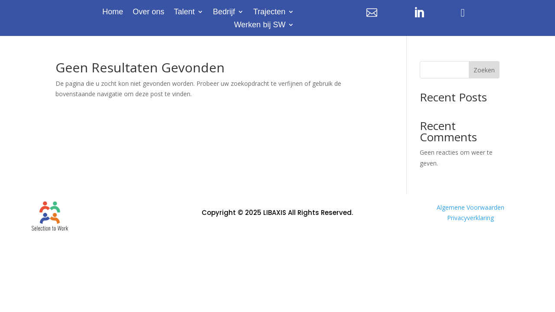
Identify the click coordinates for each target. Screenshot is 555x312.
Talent (184, 12)
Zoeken (484, 70)
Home (112, 12)
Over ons (148, 12)
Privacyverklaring (470, 218)
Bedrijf (224, 12)
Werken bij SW (260, 25)
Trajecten (269, 12)
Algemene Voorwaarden (470, 207)
